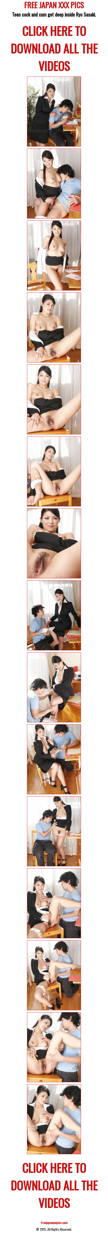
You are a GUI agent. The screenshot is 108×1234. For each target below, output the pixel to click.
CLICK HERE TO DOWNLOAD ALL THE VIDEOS (54, 48)
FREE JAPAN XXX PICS (54, 5)
